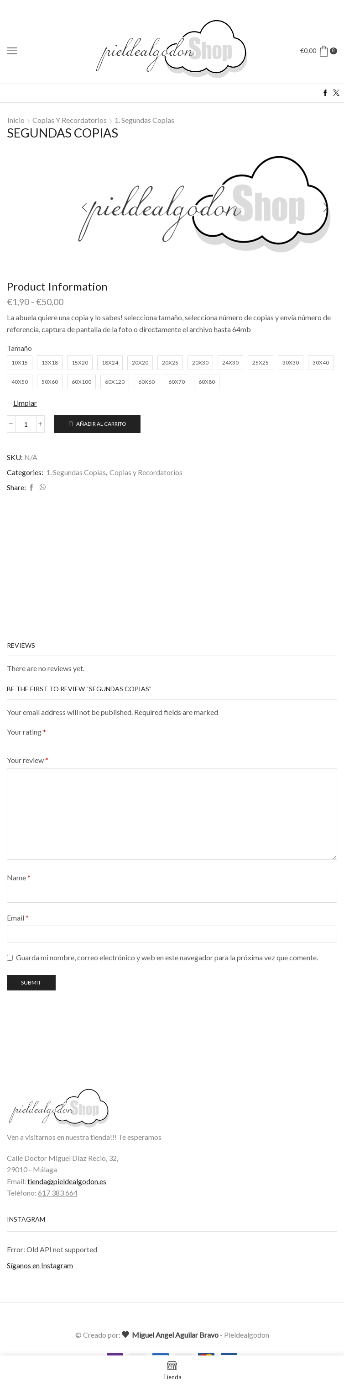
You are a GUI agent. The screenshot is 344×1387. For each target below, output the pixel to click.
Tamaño (19, 348)
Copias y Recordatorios (69, 120)
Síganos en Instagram (40, 1266)
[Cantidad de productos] (26, 424)
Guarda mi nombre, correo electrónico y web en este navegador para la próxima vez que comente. (167, 958)
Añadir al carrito (101, 423)
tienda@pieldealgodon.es (66, 1182)
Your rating (26, 732)
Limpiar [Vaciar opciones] (25, 402)
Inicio (16, 120)
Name (19, 878)
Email (18, 918)
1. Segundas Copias (144, 120)
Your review (27, 761)
